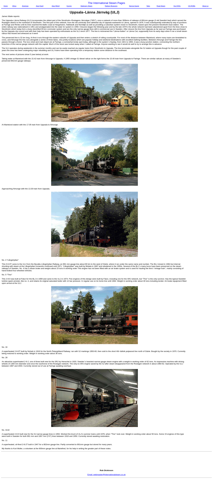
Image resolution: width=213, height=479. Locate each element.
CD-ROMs (191, 6)
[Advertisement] (199, 58)
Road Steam (161, 6)
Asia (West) (56, 6)
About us (205, 6)
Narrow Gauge (134, 6)
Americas (25, 6)
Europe (69, 6)
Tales (148, 6)
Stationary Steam (86, 6)
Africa (14, 6)
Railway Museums (111, 6)
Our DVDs (177, 6)
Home (6, 6)
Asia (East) (39, 6)
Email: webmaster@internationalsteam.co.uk (106, 474)
